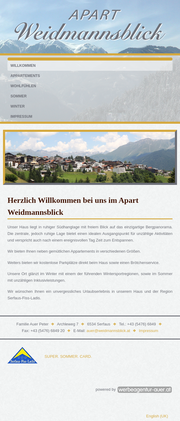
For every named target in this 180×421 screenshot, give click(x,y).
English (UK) (157, 416)
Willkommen (23, 66)
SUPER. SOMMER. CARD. (68, 356)
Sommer (18, 96)
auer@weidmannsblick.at (108, 330)
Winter (17, 106)
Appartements (25, 76)
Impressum (21, 116)
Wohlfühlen (23, 86)
